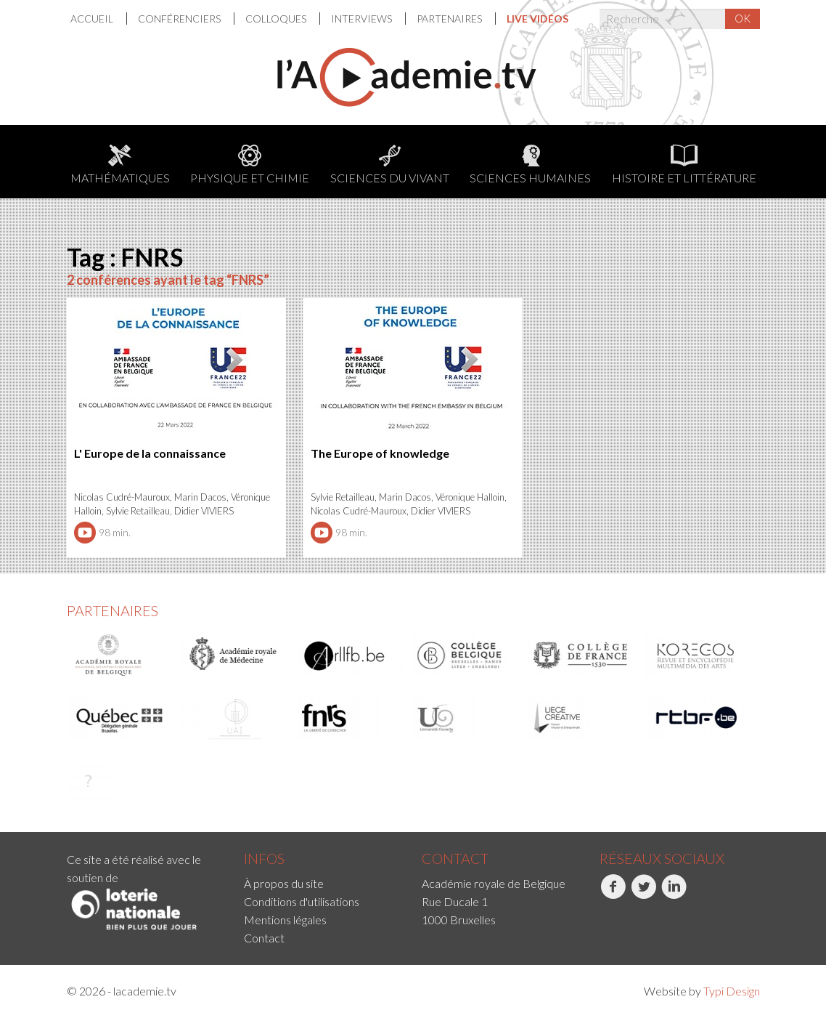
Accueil (92, 18)
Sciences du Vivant (389, 165)
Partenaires (450, 18)
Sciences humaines (530, 165)
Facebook (613, 894)
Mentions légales (285, 919)
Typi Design (731, 991)
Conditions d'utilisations (301, 901)
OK (743, 18)
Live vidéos (537, 18)
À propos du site (284, 883)
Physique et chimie (249, 165)
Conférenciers (180, 18)
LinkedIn (674, 894)
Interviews (362, 18)
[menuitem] (98, 18)
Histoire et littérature (684, 165)
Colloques (276, 18)
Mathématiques (120, 165)
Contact (264, 938)
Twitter (643, 894)
